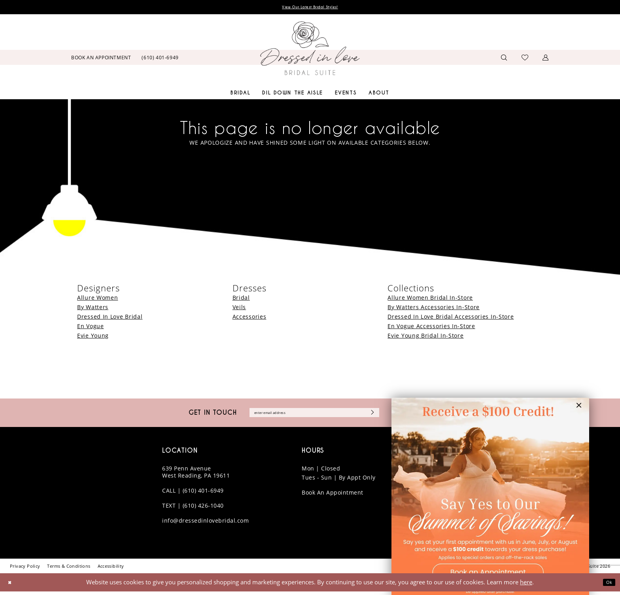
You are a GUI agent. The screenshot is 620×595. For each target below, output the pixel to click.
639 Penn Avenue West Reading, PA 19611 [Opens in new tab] (196, 475)
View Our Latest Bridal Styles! (310, 8)
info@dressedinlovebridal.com (205, 524)
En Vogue (90, 327)
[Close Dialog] (11, 586)
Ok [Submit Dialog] (607, 586)
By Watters (92, 308)
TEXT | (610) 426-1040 (193, 509)
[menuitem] (101, 58)
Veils (239, 308)
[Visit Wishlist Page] (525, 58)
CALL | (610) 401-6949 (193, 494)
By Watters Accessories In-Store (434, 308)
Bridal (241, 299)
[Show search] (504, 59)
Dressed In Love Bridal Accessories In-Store (451, 318)
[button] (545, 59)
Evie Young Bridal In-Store (425, 337)
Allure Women (97, 299)
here (526, 585)
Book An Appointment (332, 496)
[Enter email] (314, 415)
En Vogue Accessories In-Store (431, 327)
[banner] (310, 50)
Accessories (249, 318)
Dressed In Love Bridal (109, 318)
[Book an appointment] (101, 58)
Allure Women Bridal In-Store (430, 299)
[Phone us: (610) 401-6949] (160, 58)
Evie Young (93, 337)
